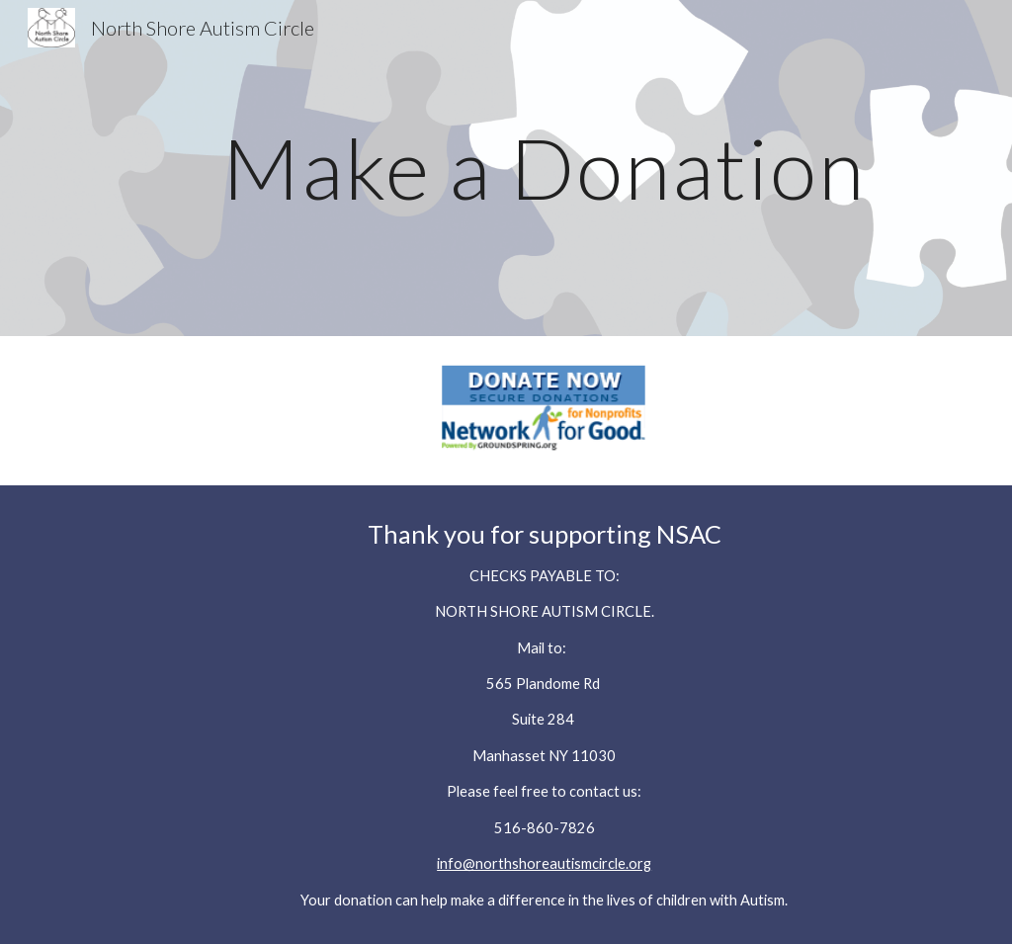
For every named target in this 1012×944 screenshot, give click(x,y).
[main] (544, 167)
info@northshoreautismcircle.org (544, 863)
